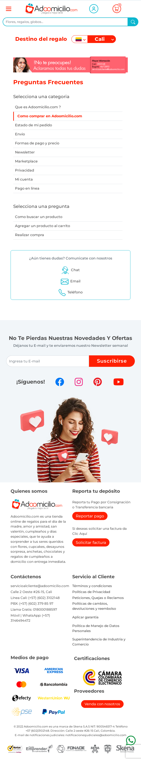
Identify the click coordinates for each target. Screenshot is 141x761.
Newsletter (25, 152)
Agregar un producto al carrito (42, 226)
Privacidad (24, 170)
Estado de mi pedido (33, 125)
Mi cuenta (24, 179)
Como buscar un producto (38, 217)
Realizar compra (29, 235)
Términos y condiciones (92, 586)
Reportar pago (90, 516)
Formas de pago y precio (37, 143)
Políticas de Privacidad (91, 592)
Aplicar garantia (85, 617)
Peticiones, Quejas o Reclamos (98, 598)
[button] (70, 270)
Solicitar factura (91, 542)
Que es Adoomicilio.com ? (38, 107)
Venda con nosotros (102, 704)
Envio (20, 134)
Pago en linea (27, 188)
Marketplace (26, 161)
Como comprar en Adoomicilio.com (49, 116)
